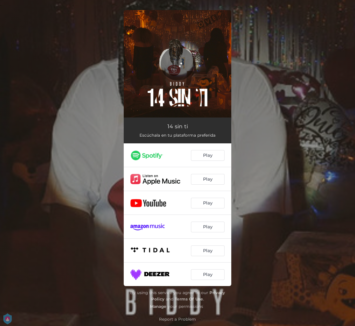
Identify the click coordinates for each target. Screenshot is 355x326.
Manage (158, 306)
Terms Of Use (189, 298)
